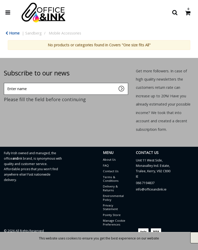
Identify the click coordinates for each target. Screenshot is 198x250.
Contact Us (111, 171)
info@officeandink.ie (151, 189)
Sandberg (33, 33)
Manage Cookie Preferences (114, 222)
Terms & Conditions (111, 179)
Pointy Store (112, 215)
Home (12, 33)
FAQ (106, 165)
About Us (109, 159)
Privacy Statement (110, 207)
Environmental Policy (113, 197)
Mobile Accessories (65, 33)
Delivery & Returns (110, 188)
